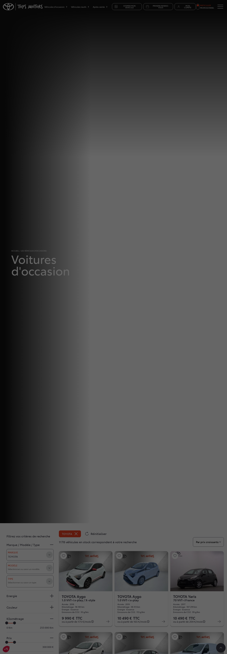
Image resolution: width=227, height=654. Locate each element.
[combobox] (30, 568)
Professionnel (207, 8)
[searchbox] (24, 570)
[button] (30, 545)
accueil (15, 251)
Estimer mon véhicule (124, 7)
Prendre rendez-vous (157, 7)
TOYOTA (70, 534)
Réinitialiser (96, 534)
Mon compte (184, 7)
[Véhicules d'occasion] (56, 7)
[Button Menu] (220, 7)
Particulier (205, 5)
